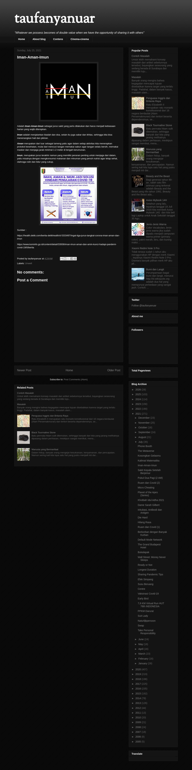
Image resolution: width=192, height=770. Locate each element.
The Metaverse (146, 450)
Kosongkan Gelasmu (149, 455)
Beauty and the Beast (158, 176)
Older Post (113, 370)
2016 (138, 688)
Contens (58, 39)
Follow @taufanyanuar (144, 305)
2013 (138, 703)
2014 (138, 698)
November (144, 422)
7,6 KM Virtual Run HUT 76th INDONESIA (151, 605)
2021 (138, 413)
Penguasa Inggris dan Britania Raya (50, 415)
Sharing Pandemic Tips (150, 574)
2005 (138, 741)
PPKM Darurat (146, 611)
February (143, 658)
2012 (138, 708)
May (141, 644)
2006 (138, 736)
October (143, 427)
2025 (138, 394)
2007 (138, 732)
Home (21, 39)
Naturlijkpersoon (147, 620)
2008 (138, 727)
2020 (138, 669)
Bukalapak (143, 552)
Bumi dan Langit (155, 269)
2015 (138, 693)
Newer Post (24, 370)
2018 (138, 679)
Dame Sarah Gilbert (149, 505)
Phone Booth (145, 446)
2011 (138, 712)
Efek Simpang (145, 579)
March (142, 653)
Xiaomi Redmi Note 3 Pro (145, 248)
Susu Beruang (145, 584)
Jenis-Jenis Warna (156, 224)
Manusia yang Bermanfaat (45, 449)
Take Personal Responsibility (147, 632)
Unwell (28, 263)
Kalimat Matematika (148, 460)
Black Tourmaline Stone (43, 432)
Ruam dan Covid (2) (149, 482)
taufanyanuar (54, 19)
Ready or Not (145, 564)
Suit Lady (143, 615)
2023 (138, 404)
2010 (138, 717)
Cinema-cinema (80, 39)
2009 (138, 722)
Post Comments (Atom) (76, 379)
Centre (141, 588)
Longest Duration (147, 569)
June (141, 639)
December (144, 417)
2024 (138, 399)
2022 (138, 408)
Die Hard (142, 517)
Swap (141, 625)
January (143, 663)
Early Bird (143, 598)
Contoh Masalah (25, 393)
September (144, 432)
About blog (39, 39)
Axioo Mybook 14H (156, 200)
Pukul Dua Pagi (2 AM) (150, 477)
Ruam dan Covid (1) (149, 527)
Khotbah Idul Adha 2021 (151, 500)
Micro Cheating (146, 487)
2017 (138, 683)
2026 (138, 389)
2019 (138, 674)
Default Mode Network (150, 539)
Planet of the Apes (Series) (148, 494)
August (142, 437)
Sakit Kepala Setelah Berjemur (149, 472)
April (141, 649)
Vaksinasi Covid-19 (148, 593)
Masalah (21, 404)
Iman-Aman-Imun (147, 465)
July (140, 442)
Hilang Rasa (144, 522)
